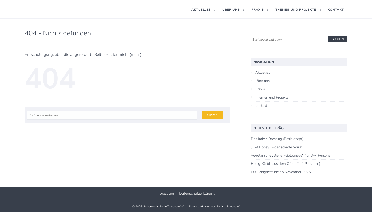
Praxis (257, 10)
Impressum (164, 193)
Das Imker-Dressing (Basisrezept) (277, 138)
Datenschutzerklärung (197, 193)
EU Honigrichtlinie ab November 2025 (281, 172)
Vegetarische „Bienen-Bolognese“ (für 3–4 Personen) (292, 155)
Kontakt (336, 10)
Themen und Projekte (295, 10)
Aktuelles (201, 10)
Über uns (231, 10)
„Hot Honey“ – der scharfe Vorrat (276, 147)
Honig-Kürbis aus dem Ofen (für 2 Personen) (285, 163)
